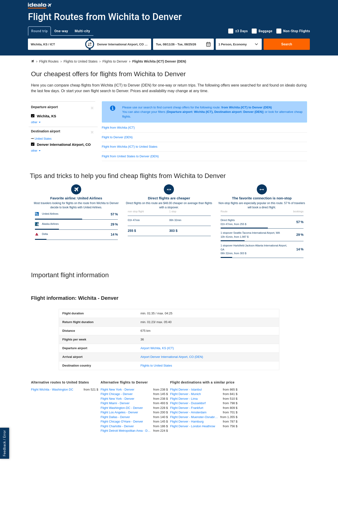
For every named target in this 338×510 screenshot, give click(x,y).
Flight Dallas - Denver (115, 417)
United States (43, 138)
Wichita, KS (46, 116)
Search (286, 44)
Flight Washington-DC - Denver (122, 408)
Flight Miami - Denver (115, 403)
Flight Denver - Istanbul (186, 389)
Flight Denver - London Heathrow (192, 426)
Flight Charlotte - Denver (117, 426)
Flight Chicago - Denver (117, 394)
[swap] (89, 44)
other (36, 122)
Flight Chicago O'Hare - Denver (122, 421)
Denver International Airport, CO (64, 144)
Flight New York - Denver (117, 389)
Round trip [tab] (39, 31)
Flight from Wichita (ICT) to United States (129, 146)
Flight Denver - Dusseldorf (188, 403)
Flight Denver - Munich (185, 394)
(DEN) (172, 357)
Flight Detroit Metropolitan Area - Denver (127, 430)
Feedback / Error (4, 443)
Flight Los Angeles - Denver (119, 412)
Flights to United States (156, 365)
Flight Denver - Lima (184, 398)
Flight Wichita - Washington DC (52, 389)
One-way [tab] (61, 31)
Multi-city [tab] (82, 31)
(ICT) (157, 348)
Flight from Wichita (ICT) (118, 127)
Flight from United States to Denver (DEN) (130, 156)
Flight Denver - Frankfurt (186, 408)
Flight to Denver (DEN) (117, 137)
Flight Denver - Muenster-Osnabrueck (195, 417)
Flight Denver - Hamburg (187, 421)
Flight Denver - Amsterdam (188, 412)
